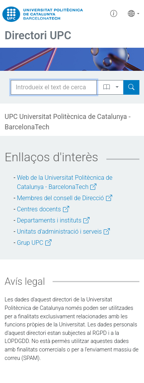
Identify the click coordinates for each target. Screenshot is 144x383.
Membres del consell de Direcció (64, 198)
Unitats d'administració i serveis (63, 231)
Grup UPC (34, 242)
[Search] (131, 87)
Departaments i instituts (53, 220)
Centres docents (43, 209)
